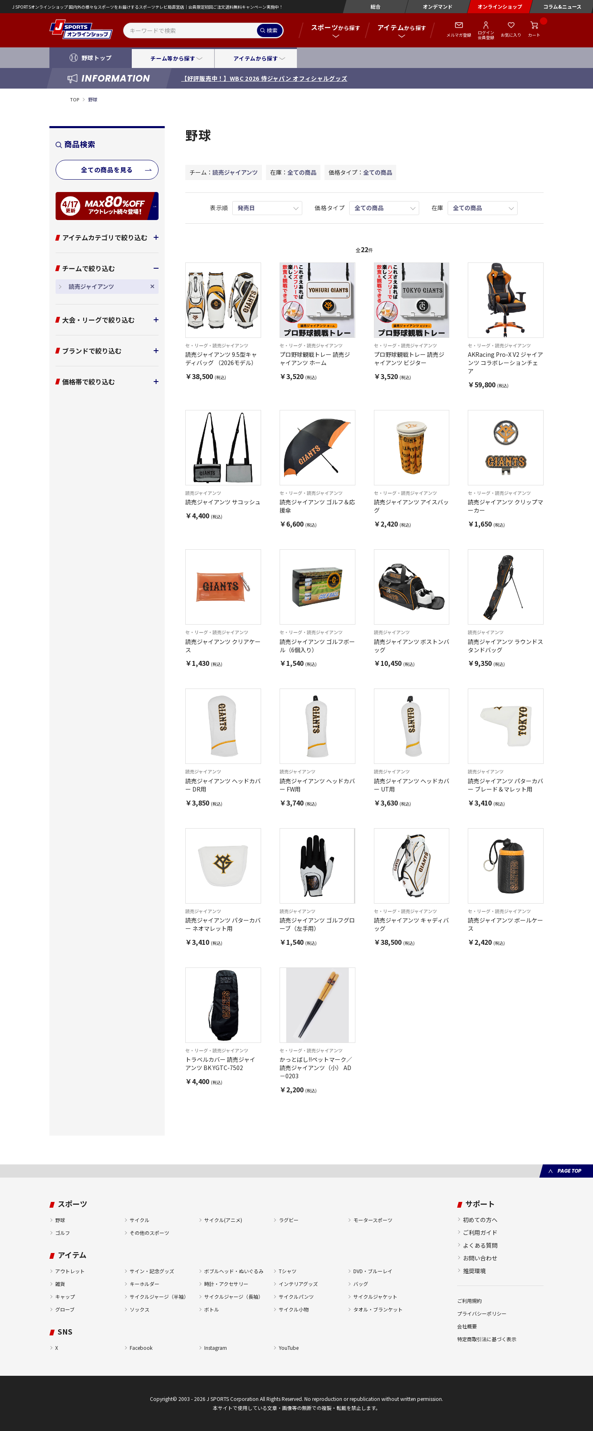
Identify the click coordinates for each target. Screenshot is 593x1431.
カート (534, 35)
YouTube (289, 1347)
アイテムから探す (255, 58)
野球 (60, 1219)
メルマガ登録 (458, 35)
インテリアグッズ (298, 1283)
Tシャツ (287, 1270)
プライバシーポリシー (482, 1313)
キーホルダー (144, 1283)
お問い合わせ (480, 1258)
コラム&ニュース (562, 6)
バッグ (360, 1283)
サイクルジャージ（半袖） (159, 1296)
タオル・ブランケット (378, 1309)
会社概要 (467, 1326)
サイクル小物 (293, 1309)
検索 (272, 30)
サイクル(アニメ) (223, 1219)
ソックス (139, 1309)
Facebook (141, 1347)
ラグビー (289, 1219)
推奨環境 (474, 1271)
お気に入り (511, 35)
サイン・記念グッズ (152, 1270)
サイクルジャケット (375, 1296)
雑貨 (60, 1283)
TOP (74, 99)
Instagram (215, 1347)
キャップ (65, 1296)
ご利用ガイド (480, 1232)
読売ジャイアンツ (91, 286)
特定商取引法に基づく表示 (486, 1338)
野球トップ (97, 58)
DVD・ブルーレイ (372, 1270)
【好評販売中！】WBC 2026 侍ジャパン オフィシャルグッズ (264, 78)
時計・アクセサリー (226, 1283)
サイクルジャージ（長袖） (233, 1296)
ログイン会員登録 (486, 34)
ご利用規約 (469, 1300)
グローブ (65, 1309)
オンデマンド (438, 6)
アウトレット (70, 1270)
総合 (376, 6)
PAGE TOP (569, 1170)
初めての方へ (480, 1220)
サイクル (139, 1219)
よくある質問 (480, 1245)
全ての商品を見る (107, 169)
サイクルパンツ (296, 1296)
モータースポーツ (372, 1219)
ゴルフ (62, 1232)
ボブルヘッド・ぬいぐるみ (234, 1270)
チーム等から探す (172, 58)
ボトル (211, 1309)
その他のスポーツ (149, 1232)
